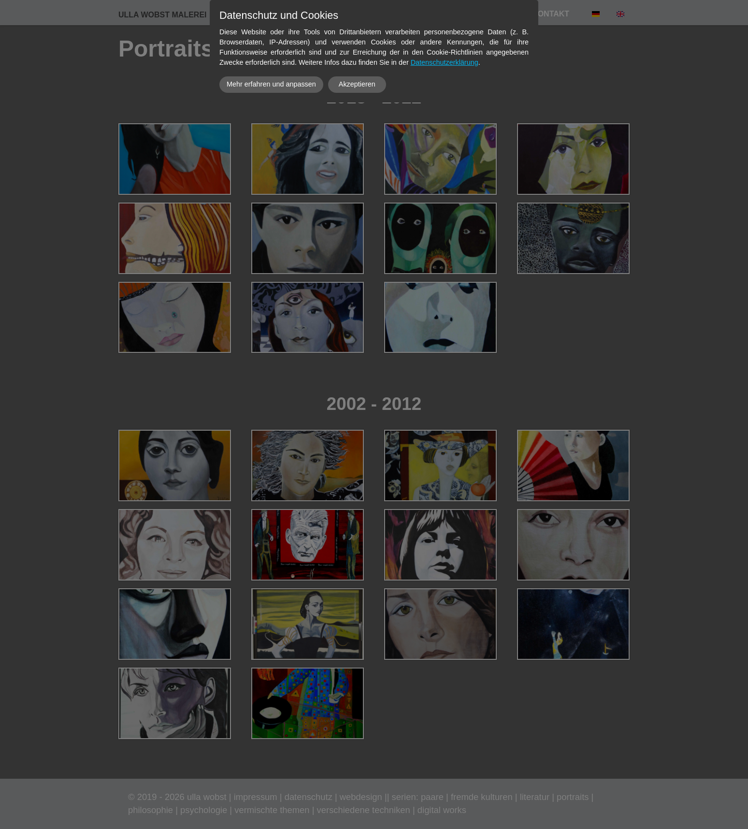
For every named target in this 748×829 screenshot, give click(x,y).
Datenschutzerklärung (444, 62)
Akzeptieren (357, 84)
